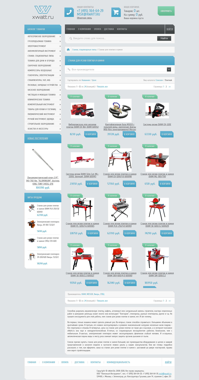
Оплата (97, 29)
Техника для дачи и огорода (41, 60)
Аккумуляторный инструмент (42, 51)
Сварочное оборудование (39, 65)
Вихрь (96, 294)
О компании (84, 29)
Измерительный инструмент (41, 104)
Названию (86, 80)
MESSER (90, 294)
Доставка (109, 29)
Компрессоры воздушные (40, 70)
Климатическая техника (39, 99)
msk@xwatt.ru (88, 14)
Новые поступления (38, 138)
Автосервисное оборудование (41, 36)
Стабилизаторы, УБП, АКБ (39, 80)
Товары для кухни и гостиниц (42, 109)
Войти (170, 29)
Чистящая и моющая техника (42, 94)
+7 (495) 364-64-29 (90, 10)
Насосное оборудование (39, 90)
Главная (70, 29)
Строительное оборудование (41, 124)
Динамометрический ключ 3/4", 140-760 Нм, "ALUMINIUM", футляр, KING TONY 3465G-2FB (43, 180)
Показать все (102, 86)
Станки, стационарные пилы (84, 49)
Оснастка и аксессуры (38, 128)
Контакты (122, 29)
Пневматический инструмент (41, 114)
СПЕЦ (102, 294)
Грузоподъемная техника (39, 41)
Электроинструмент (37, 46)
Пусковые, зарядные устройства (43, 85)
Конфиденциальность (118, 362)
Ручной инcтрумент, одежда (41, 119)
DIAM (84, 294)
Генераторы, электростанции (41, 75)
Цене (94, 80)
